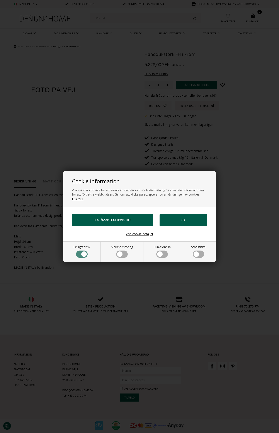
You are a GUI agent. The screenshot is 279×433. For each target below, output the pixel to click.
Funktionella (162, 251)
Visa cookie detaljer (139, 234)
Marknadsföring (122, 251)
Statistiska (198, 251)
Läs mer (77, 199)
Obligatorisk (81, 251)
